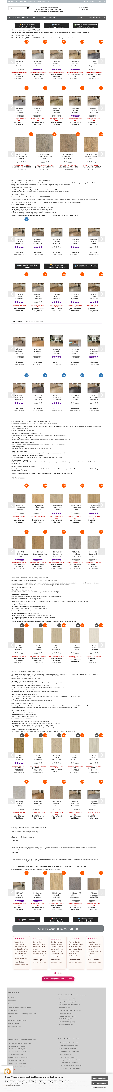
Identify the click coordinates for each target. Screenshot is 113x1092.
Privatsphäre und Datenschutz (17, 1020)
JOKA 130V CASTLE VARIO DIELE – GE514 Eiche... (56, 757)
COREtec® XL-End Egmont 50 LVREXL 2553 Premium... (75, 296)
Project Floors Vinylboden (18, 1066)
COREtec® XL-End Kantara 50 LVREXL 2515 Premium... (38, 296)
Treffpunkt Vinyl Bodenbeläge (69, 1057)
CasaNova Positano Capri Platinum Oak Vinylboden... (37, 64)
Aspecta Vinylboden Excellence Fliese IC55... (94, 804)
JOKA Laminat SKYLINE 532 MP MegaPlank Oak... (75, 757)
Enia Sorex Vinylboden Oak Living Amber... (94, 351)
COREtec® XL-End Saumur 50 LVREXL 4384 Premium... (56, 296)
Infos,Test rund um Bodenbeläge (70, 1051)
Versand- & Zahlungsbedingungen (19, 1007)
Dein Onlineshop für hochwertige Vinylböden (22, 1014)
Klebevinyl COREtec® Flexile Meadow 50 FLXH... (94, 241)
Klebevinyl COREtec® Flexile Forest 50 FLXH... (19, 241)
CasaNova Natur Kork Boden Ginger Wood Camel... (38, 804)
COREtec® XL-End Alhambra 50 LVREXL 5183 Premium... (19, 296)
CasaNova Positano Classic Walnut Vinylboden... (37, 110)
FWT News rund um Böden (68, 1048)
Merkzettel (101, 1)
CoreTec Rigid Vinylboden (19, 1057)
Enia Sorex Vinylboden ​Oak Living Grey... (19, 351)
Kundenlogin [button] (89, 1)
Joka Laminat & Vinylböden (67, 1016)
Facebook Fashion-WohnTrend (69, 1063)
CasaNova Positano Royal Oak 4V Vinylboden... (56, 110)
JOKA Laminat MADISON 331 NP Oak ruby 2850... (56, 647)
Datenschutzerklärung (12, 1086)
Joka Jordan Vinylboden (18, 1063)
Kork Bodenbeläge (39, 18)
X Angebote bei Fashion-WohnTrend (71, 1065)
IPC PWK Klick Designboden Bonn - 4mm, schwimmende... (57, 554)
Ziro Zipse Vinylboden (17, 1060)
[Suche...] (28, 8)
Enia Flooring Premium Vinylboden (69, 1005)
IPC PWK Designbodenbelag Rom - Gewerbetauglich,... (21, 554)
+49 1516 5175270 (35, 38)
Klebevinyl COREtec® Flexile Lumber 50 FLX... (75, 241)
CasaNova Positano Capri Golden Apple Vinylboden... (75, 64)
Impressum (12, 997)
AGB (9, 1017)
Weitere (52, 18)
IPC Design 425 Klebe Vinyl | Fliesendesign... (20, 804)
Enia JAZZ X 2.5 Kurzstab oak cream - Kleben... (56, 397)
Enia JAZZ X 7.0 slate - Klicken (75, 397)
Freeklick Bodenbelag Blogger (69, 1045)
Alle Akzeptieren (99, 1078)
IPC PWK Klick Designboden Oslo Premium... (93, 554)
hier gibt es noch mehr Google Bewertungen (25, 832)
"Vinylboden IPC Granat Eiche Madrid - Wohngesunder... (58, 508)
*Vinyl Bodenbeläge (21, 18)
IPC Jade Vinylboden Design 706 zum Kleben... (93, 895)
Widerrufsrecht (13, 1010)
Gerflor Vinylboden (64, 1007)
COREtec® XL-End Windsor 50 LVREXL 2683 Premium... (94, 296)
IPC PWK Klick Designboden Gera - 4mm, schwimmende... (76, 554)
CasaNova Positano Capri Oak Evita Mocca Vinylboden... (19, 64)
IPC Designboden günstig (67, 1022)
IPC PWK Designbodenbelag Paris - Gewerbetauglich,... (40, 554)
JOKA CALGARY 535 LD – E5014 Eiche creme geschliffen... (75, 647)
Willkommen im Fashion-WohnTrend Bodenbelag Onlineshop (28, 1)
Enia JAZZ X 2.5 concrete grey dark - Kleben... (37, 397)
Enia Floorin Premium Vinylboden (21, 1043)
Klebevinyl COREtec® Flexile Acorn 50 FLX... (37, 241)
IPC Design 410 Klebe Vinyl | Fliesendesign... (75, 895)
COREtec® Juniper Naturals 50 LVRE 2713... (19, 895)
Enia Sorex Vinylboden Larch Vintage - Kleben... (38, 351)
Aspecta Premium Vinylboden (68, 1002)
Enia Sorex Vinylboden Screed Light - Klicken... (75, 351)
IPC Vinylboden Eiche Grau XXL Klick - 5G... (45, 156)
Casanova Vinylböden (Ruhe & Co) (70, 999)
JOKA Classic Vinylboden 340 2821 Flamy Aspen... (56, 895)
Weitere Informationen (99, 1088)
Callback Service (13, 1023)
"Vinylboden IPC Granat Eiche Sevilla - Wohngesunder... (39, 508)
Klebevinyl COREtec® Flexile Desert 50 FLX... (56, 241)
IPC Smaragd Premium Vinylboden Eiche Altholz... (37, 895)
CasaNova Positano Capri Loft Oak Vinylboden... (56, 64)
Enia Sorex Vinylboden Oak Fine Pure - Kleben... (56, 351)
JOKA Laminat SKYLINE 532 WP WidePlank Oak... (38, 647)
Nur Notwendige (99, 1083)
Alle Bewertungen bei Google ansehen (58, 979)
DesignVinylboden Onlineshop (69, 1043)
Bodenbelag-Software (66, 1025)
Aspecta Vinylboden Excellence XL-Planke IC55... (75, 804)
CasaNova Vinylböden (18, 1046)
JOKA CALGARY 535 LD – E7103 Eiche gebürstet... (19, 757)
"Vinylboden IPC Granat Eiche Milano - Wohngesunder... (95, 508)
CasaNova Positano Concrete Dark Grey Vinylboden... (19, 110)
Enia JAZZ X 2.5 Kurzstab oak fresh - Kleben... (19, 397)
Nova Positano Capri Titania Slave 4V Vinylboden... (93, 64)
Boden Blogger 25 (65, 1054)
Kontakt (82, 18)
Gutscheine (12, 1001)
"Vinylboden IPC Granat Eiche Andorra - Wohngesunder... (20, 508)
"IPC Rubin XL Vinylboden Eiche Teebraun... (56, 804)
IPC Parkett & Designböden (19, 1049)
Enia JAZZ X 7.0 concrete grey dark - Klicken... (93, 397)
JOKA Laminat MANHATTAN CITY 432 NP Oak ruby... (93, 757)
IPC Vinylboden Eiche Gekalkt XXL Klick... (91, 156)
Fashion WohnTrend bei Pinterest (70, 1068)
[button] (11, 61)
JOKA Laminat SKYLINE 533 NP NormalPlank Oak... (19, 647)
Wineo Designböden (65, 1013)
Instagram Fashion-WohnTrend (70, 1060)
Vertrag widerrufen (97, 18)
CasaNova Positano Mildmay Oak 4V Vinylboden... (93, 110)
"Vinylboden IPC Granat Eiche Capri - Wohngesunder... (76, 508)
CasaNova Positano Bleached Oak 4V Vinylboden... (75, 110)
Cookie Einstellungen (14, 1026)
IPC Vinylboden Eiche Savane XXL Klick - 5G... (68, 156)
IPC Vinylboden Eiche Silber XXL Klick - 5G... (21, 156)
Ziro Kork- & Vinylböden (66, 1019)
